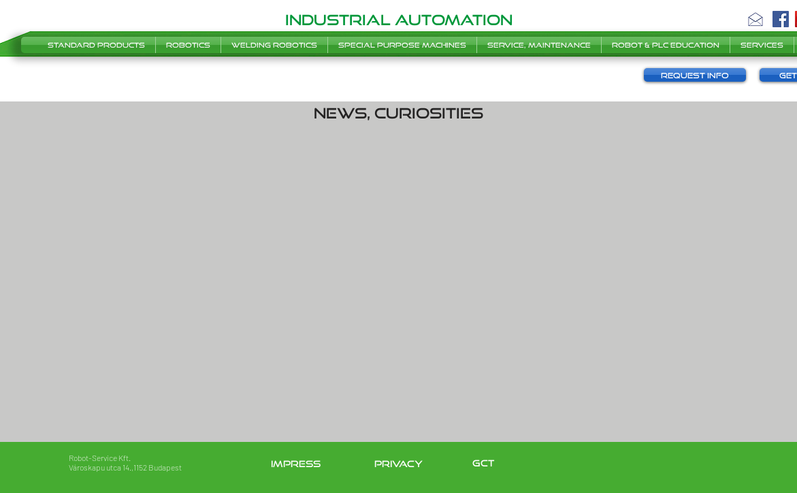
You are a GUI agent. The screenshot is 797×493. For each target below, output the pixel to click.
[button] (755, 19)
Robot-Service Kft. (100, 457)
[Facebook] (780, 19)
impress (296, 463)
